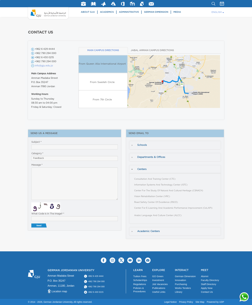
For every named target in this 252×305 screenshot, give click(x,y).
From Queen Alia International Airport (102, 64)
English (217, 12)
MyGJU (142, 3)
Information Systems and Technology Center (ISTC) (161, 185)
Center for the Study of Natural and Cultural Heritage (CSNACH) (168, 191)
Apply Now (206, 288)
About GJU (88, 12)
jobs (83, 3)
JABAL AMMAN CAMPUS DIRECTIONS (152, 50)
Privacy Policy (186, 302)
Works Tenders (183, 288)
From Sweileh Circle (102, 82)
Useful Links (158, 291)
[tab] (175, 145)
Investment (158, 280)
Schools (142, 145)
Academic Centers (148, 231)
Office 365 (123, 4)
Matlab (103, 4)
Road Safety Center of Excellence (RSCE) (156, 202)
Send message (39, 226)
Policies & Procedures (139, 290)
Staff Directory (208, 284)
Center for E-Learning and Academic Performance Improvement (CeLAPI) (173, 208)
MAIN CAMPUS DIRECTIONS (103, 50)
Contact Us (207, 291)
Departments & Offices (151, 157)
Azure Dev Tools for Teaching (113, 4)
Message (36, 165)
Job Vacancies (160, 284)
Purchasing (181, 284)
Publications (158, 288)
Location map (59, 291)
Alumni (204, 276)
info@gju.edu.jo (44, 65)
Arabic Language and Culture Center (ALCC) (158, 215)
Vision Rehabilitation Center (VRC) (152, 196)
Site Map (199, 302)
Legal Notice (170, 302)
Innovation (180, 280)
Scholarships (140, 280)
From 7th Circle (102, 99)
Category (37, 153)
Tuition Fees (139, 276)
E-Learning (132, 4)
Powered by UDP (215, 302)
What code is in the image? (47, 214)
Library (93, 4)
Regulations (139, 284)
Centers (142, 169)
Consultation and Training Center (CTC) (155, 179)
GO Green (157, 276)
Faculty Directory (210, 280)
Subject (36, 142)
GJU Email (151, 4)
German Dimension (156, 12)
